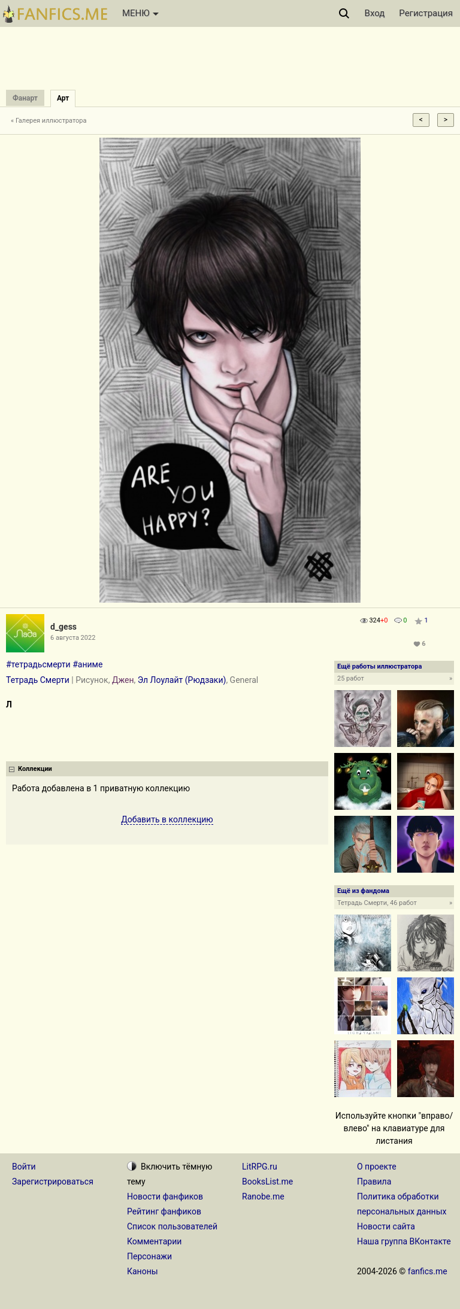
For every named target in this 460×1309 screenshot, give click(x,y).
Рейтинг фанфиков (164, 1211)
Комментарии (154, 1241)
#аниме (87, 664)
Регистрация (426, 13)
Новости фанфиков (165, 1196)
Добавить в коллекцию (167, 819)
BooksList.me (267, 1181)
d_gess (63, 626)
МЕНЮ (140, 13)
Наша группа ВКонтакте (404, 1241)
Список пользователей (172, 1226)
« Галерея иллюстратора (49, 120)
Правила (374, 1181)
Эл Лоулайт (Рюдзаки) (182, 680)
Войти (24, 1166)
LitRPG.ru (259, 1166)
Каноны (142, 1271)
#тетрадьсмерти (38, 664)
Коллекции (35, 769)
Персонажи (149, 1256)
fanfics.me (427, 1271)
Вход (375, 13)
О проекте (377, 1166)
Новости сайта (386, 1226)
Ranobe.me (263, 1196)
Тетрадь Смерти (37, 680)
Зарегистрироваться (52, 1181)
